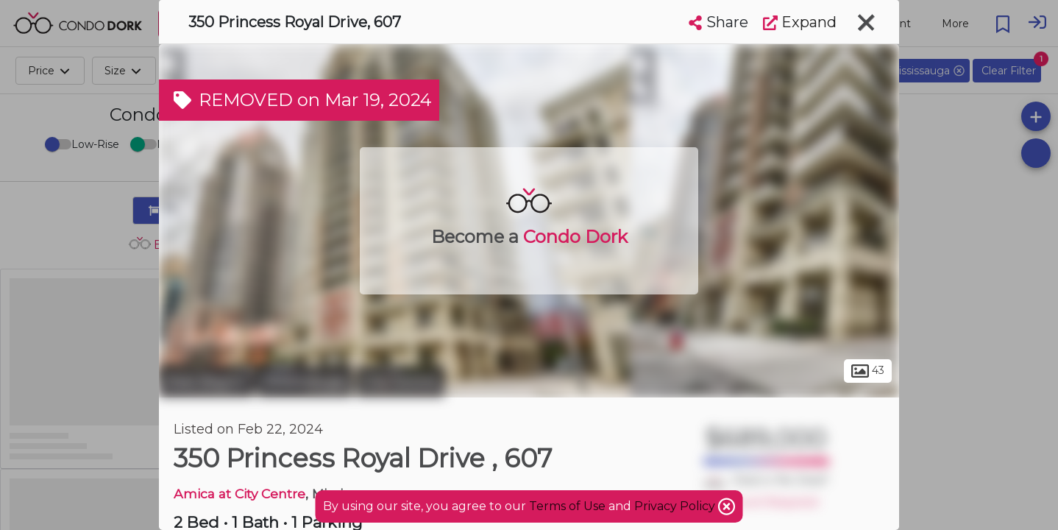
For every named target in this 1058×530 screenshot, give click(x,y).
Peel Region (206, 381)
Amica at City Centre (239, 493)
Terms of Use (567, 506)
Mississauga (305, 381)
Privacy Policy (676, 506)
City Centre (400, 381)
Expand (800, 22)
